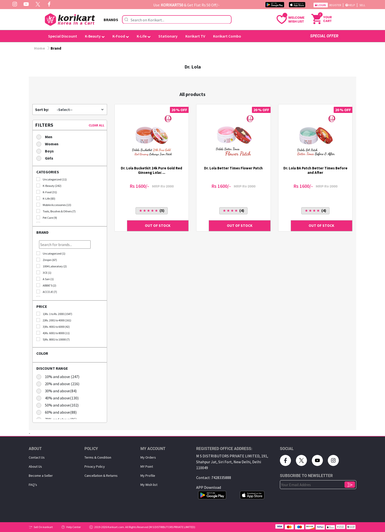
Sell (362, 5)
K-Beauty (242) (48, 186)
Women (49, 144)
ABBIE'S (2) (46, 285)
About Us (35, 466)
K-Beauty (95, 36)
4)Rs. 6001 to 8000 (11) (53, 333)
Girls (46, 158)
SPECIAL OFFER (324, 36)
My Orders (148, 457)
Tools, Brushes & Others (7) (56, 211)
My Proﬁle (147, 475)
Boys (46, 151)
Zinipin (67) (46, 260)
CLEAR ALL (96, 125)
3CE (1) (43, 272)
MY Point (146, 466)
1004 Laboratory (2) (51, 266)
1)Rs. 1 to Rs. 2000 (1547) (54, 314)
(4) (233, 210)
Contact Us (37, 457)
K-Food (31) (46, 192)
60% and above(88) (58, 412)
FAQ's (33, 484)
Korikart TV (195, 36)
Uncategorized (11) (51, 179)
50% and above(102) (59, 405)
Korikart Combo (227, 36)
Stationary (168, 36)
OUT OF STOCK (157, 225)
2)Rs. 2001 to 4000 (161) (53, 320)
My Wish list (148, 484)
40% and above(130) (59, 398)
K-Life (144, 36)
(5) (151, 210)
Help (350, 5)
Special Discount (62, 36)
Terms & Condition (97, 457)
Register (335, 5)
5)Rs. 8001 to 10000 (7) (53, 339)
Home (39, 48)
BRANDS (111, 19)
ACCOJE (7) (46, 292)
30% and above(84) (58, 391)
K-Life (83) (45, 198)
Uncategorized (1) (50, 253)
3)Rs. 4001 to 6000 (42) (53, 326)
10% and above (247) (59, 376)
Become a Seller (41, 475)
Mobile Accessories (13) (53, 205)
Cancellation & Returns (101, 475)
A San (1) (45, 279)
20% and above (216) (59, 383)
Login (320, 5)
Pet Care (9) (46, 217)
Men (45, 136)
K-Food (120, 36)
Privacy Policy (94, 466)
